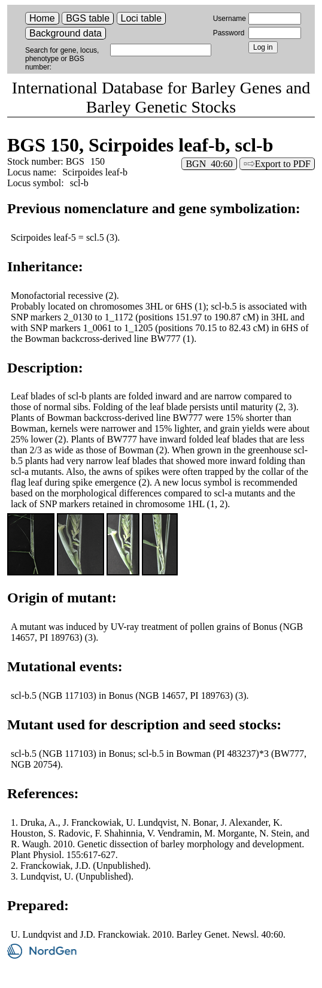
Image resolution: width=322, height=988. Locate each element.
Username (229, 18)
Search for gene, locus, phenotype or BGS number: (62, 58)
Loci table (141, 18)
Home (42, 18)
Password (229, 33)
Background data (65, 33)
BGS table (88, 18)
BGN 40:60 (209, 164)
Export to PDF (283, 164)
